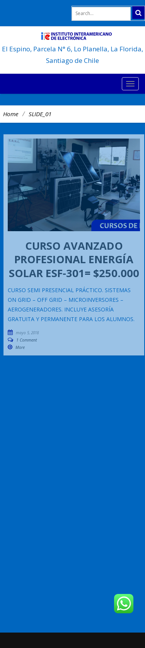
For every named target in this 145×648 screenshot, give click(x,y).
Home (11, 114)
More (20, 347)
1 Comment (26, 340)
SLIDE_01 (40, 114)
